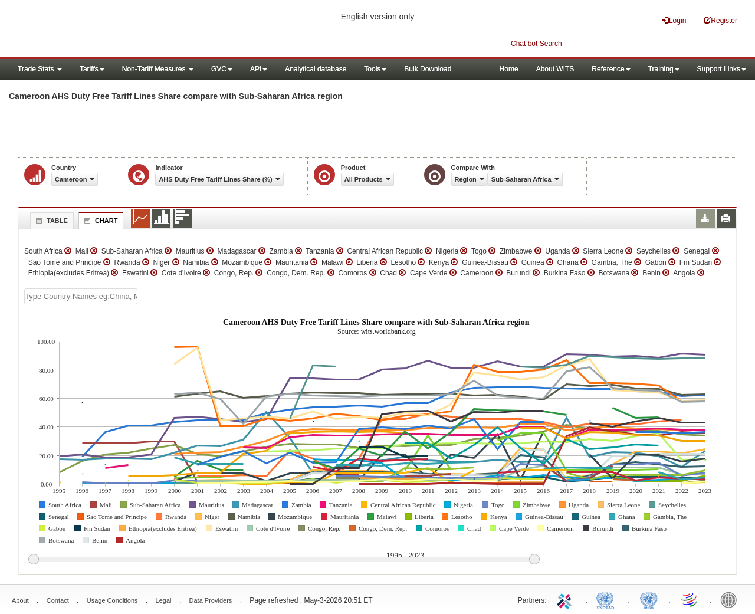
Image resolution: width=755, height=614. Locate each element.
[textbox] (80, 296)
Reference (611, 69)
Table (50, 220)
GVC (221, 69)
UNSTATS (649, 599)
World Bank (731, 599)
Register (720, 20)
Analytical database (315, 69)
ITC (566, 599)
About (20, 600)
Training (664, 69)
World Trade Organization (690, 599)
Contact (58, 600)
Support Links (721, 69)
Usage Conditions (112, 600)
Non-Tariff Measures (157, 69)
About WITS (555, 69)
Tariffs (92, 69)
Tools (375, 69)
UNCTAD (607, 599)
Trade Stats (40, 69)
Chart (99, 220)
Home (509, 69)
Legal (164, 600)
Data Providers (210, 600)
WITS (118, 29)
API (258, 69)
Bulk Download (427, 69)
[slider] (283, 560)
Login (674, 20)
